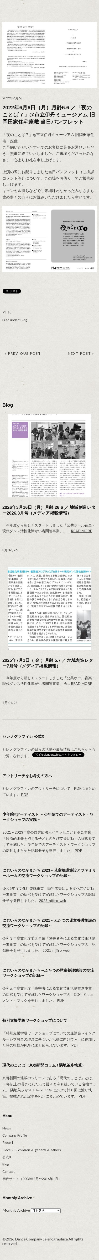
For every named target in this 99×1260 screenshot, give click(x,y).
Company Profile (14, 1135)
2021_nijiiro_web (56, 950)
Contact (8, 1171)
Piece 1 (7, 1142)
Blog (24, 320)
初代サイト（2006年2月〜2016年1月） (32, 1179)
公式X (6, 1157)
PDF (24, 794)
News (6, 1128)
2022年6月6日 (13, 98)
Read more (81, 531)
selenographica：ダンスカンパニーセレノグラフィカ (20, 7)
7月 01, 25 (9, 703)
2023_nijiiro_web (52, 900)
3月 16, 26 (9, 550)
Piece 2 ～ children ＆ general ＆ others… (32, 1150)
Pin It (7, 312)
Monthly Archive (16, 1210)
